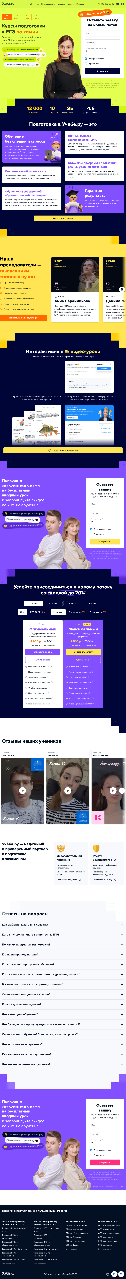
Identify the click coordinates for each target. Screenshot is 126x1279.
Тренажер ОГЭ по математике (42, 1236)
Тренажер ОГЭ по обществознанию (42, 1243)
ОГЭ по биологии (106, 1237)
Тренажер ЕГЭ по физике (13, 1260)
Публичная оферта (52, 1274)
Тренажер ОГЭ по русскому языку (46, 1229)
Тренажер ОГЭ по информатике (42, 1254)
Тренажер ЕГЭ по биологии (14, 1249)
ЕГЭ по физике (72, 1245)
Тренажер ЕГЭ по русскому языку (14, 1229)
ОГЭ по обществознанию (109, 1233)
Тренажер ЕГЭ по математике (10, 1236)
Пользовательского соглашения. (105, 87)
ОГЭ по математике (107, 1229)
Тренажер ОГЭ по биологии (46, 1249)
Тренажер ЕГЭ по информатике (10, 1254)
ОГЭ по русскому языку (109, 1225)
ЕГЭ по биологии (73, 1237)
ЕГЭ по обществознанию (77, 1233)
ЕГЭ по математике (74, 1229)
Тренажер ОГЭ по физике (45, 1260)
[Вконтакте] (107, 1274)
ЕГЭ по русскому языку (76, 1225)
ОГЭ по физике (105, 1245)
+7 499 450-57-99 (69, 1274)
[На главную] (8, 1274)
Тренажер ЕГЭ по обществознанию (10, 1243)
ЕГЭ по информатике (75, 1241)
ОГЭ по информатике (107, 1241)
